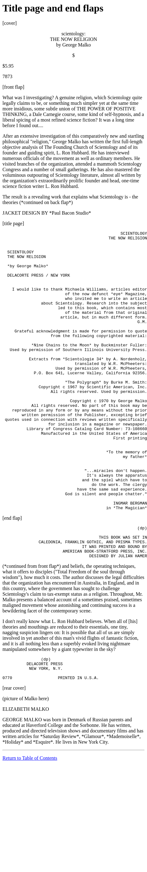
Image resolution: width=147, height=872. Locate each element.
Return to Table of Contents (29, 825)
